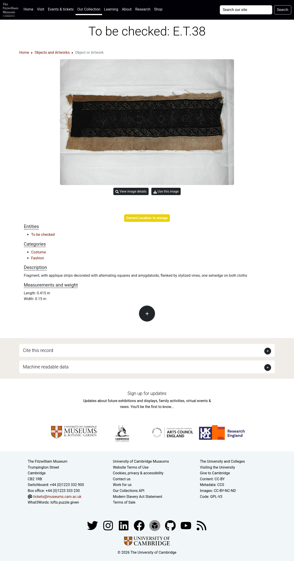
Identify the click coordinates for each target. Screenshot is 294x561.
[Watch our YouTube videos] (186, 525)
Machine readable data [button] (45, 367)
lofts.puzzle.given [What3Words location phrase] (64, 502)
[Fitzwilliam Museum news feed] (201, 525)
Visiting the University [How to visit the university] (217, 467)
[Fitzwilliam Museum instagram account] (108, 525)
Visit (40, 9)
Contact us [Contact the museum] (122, 479)
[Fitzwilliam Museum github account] (171, 525)
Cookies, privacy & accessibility (138, 473)
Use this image (166, 191)
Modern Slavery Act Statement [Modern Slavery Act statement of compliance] (137, 496)
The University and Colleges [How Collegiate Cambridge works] (222, 461)
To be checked (43, 234)
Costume (38, 252)
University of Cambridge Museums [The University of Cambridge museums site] (141, 461)
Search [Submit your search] (282, 10)
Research (142, 9)
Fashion (37, 258)
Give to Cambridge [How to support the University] (215, 473)
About (127, 9)
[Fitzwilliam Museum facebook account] (124, 525)
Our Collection (88, 9)
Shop (158, 9)
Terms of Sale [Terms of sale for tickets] (124, 502)
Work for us (122, 485)
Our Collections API (128, 491)
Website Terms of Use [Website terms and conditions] (131, 467)
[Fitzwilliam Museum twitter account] (93, 525)
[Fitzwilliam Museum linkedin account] (139, 525)
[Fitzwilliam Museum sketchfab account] (155, 525)
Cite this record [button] (38, 350)
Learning (111, 9)
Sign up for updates (147, 393)
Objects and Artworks (52, 52)
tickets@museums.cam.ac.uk (57, 496)
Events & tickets (61, 9)
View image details (131, 191)
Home (29, 8)
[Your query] (246, 9)
